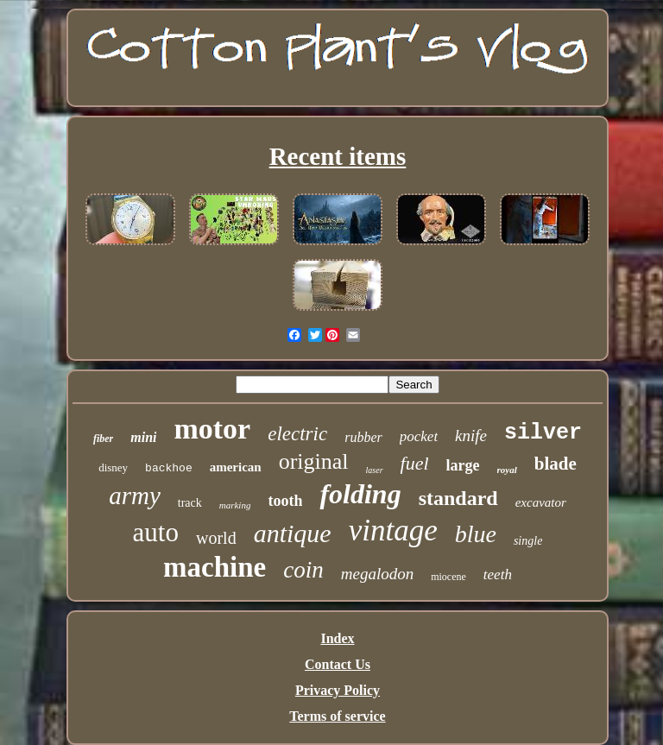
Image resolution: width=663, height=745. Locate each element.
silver (543, 432)
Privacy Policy (337, 690)
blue (475, 534)
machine (214, 567)
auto (156, 532)
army (135, 495)
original (314, 461)
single (528, 540)
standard (458, 498)
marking (235, 505)
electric (297, 434)
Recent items (338, 156)
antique (293, 533)
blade (555, 463)
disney (113, 467)
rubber (363, 437)
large (463, 465)
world (216, 537)
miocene (448, 577)
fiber (103, 438)
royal (507, 469)
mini (143, 437)
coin (303, 570)
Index (337, 638)
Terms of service (337, 716)
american (236, 467)
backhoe (169, 468)
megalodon (377, 574)
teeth (497, 574)
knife (471, 435)
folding (360, 493)
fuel (415, 463)
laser (374, 470)
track (190, 502)
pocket (419, 436)
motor (212, 429)
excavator (540, 502)
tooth (285, 500)
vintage (393, 530)
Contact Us (337, 664)
